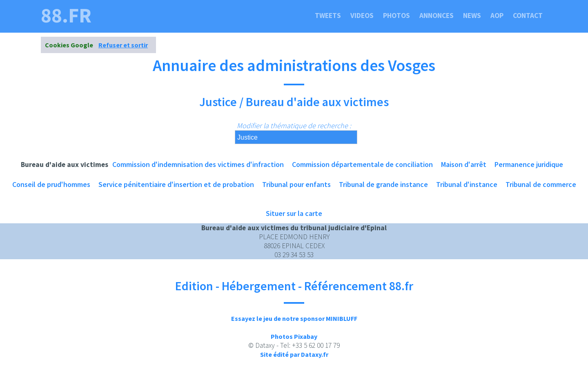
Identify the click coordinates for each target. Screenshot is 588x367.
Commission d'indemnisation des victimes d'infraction (198, 164)
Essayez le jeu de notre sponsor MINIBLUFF (294, 318)
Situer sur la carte (294, 213)
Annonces (436, 15)
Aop (496, 15)
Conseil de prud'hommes (51, 184)
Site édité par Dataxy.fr (294, 354)
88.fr (66, 15)
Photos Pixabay (294, 336)
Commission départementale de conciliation (362, 164)
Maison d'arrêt (463, 164)
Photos (396, 15)
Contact (528, 15)
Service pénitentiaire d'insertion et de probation (176, 184)
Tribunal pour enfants (296, 184)
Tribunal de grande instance (383, 184)
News (472, 15)
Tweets (328, 15)
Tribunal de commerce (541, 184)
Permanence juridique (528, 164)
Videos (362, 15)
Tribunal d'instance (466, 184)
